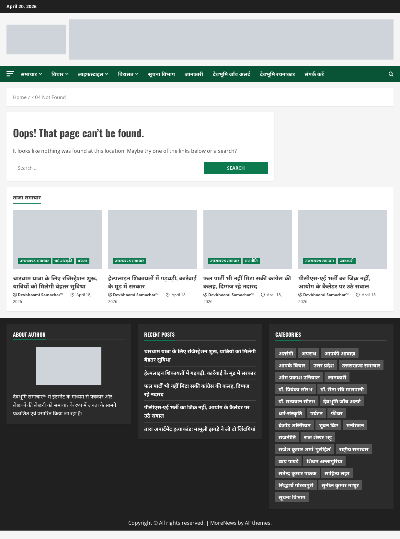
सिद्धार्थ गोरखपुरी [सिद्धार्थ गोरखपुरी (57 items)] (296, 485)
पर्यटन (82, 261)
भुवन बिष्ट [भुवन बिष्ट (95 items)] (328, 425)
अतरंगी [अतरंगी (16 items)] (286, 353)
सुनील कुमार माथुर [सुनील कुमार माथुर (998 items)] (340, 485)
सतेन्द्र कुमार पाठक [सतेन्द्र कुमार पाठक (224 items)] (297, 473)
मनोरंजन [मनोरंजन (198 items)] (355, 425)
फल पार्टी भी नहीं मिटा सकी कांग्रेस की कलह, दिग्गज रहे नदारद (247, 282)
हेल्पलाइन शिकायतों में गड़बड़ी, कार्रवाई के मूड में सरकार (152, 282)
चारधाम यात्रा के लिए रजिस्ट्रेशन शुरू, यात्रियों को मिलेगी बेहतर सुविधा (55, 282)
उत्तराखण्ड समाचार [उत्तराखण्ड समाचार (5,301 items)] (361, 365)
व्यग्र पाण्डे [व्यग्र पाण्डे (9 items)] (288, 461)
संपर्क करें (314, 74)
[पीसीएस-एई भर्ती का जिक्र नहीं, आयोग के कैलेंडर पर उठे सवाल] (342, 239)
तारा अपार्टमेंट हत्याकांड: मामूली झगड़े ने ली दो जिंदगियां (200, 428)
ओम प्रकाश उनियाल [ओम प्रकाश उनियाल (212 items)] (299, 377)
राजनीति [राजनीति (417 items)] (287, 437)
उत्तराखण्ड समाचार (34, 261)
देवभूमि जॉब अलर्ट (231, 74)
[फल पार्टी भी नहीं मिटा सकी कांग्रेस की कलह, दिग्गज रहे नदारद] (247, 239)
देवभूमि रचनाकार (277, 74)
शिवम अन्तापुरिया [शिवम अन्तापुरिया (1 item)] (324, 461)
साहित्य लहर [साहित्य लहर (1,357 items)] (337, 473)
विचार (57, 74)
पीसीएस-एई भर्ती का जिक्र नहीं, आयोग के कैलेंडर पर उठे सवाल (334, 282)
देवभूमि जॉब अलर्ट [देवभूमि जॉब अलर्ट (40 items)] (342, 401)
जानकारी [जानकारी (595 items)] (337, 377)
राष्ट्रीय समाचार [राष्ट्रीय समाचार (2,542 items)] (353, 449)
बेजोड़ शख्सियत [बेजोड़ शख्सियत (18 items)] (295, 425)
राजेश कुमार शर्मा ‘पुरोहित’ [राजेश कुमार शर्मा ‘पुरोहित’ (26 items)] (305, 449)
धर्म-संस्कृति (63, 261)
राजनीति (251, 261)
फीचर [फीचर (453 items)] (336, 413)
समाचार (29, 74)
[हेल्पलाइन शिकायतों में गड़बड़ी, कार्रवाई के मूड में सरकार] (152, 239)
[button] (10, 73)
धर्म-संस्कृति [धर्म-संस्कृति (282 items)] (290, 413)
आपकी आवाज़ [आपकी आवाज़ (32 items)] (339, 353)
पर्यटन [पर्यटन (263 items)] (316, 413)
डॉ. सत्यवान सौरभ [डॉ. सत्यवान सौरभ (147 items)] (297, 401)
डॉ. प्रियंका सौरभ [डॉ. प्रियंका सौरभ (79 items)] (296, 389)
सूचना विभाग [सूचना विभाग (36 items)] (292, 497)
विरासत (125, 74)
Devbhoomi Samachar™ (40, 295)
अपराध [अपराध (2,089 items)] (308, 353)
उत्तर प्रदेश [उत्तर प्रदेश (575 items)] (324, 365)
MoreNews (223, 522)
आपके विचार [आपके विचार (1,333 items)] (292, 365)
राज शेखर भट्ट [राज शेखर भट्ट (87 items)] (318, 437)
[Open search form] (391, 74)
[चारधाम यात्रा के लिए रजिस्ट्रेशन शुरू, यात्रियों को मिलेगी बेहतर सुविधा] (57, 239)
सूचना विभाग (161, 74)
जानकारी (194, 74)
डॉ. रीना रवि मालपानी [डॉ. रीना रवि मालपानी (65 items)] (342, 389)
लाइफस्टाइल (90, 74)
